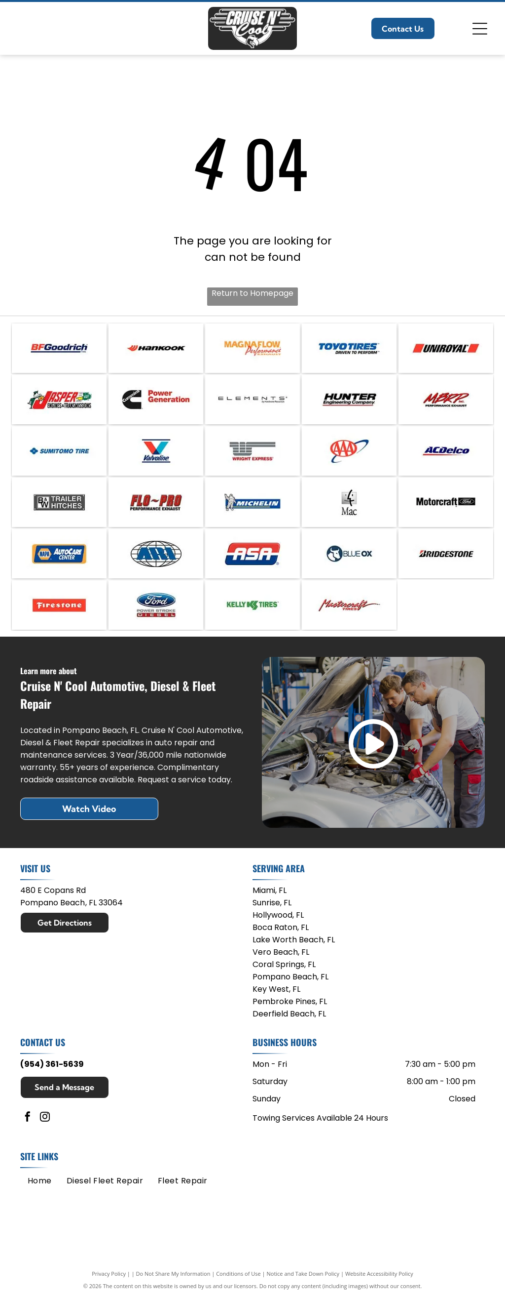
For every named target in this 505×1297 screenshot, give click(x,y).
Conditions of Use (238, 1273)
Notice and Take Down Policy (303, 1273)
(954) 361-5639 (52, 1064)
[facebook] (27, 1118)
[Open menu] (479, 28)
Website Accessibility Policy (379, 1273)
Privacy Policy (109, 1273)
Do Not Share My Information (173, 1273)
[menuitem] (39, 1180)
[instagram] (44, 1118)
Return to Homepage (252, 293)
